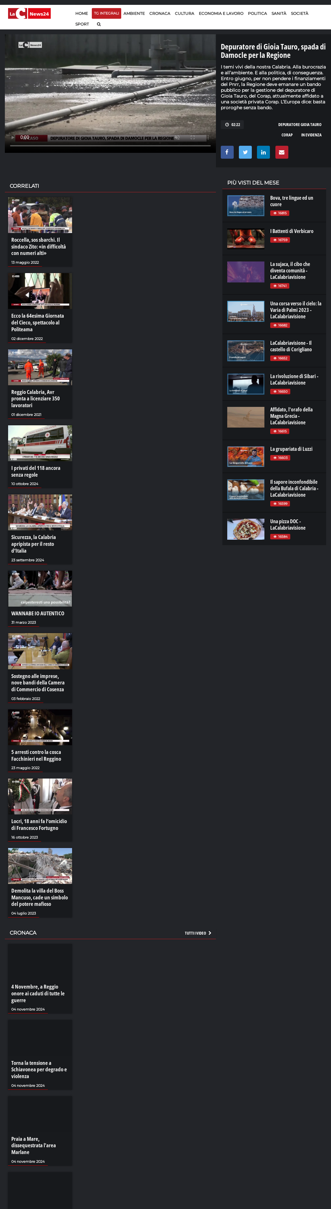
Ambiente (134, 13)
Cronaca (159, 13)
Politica (257, 13)
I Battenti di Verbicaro (292, 231)
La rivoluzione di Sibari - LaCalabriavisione (294, 379)
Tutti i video (198, 911)
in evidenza (311, 135)
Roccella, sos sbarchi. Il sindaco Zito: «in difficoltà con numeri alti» (37, 246)
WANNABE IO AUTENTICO (35, 595)
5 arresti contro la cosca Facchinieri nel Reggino (35, 736)
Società (299, 13)
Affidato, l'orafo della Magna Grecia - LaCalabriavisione (291, 416)
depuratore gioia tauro (300, 124)
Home (81, 13)
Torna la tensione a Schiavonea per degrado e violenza (36, 1040)
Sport (82, 24)
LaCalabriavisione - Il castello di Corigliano (291, 346)
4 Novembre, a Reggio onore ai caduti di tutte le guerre (39, 968)
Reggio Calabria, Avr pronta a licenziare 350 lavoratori (38, 393)
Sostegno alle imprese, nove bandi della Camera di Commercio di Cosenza (39, 664)
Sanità (279, 13)
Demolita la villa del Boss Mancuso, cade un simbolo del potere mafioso (37, 876)
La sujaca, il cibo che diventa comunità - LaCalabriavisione (290, 270)
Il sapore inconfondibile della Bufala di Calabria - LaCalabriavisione (294, 488)
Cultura (184, 13)
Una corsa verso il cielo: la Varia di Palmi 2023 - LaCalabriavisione (295, 310)
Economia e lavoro (221, 13)
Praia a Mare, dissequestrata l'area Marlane (39, 1111)
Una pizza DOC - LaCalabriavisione (287, 524)
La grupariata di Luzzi (291, 448)
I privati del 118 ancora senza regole (34, 461)
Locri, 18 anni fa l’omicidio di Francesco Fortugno (37, 804)
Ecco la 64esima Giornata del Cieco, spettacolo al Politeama (39, 321)
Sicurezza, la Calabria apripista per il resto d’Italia (39, 530)
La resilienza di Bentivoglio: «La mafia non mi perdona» (38, 1180)
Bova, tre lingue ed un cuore (291, 201)
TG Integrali (106, 13)
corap (287, 135)
